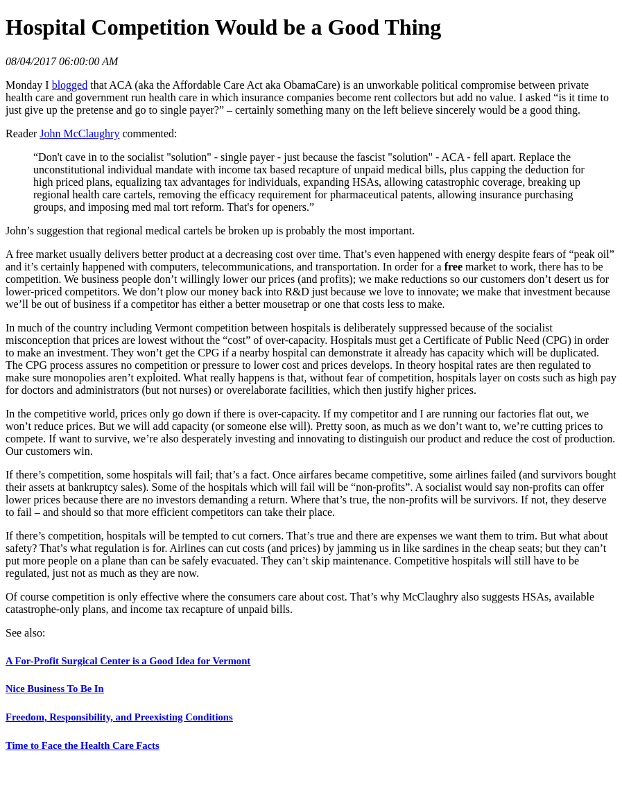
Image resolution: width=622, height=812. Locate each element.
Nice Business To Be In (55, 688)
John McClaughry (79, 133)
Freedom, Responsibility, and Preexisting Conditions (119, 717)
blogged (70, 85)
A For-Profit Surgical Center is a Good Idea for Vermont (128, 660)
